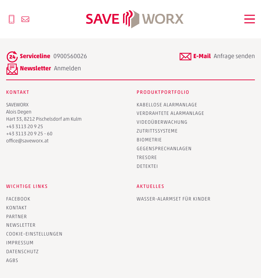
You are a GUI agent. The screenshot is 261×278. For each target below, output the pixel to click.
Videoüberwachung (162, 122)
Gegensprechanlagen (164, 148)
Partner (16, 216)
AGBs (12, 260)
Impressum (20, 243)
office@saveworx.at (27, 141)
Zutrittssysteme (157, 131)
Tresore (147, 157)
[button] (249, 19)
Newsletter (21, 225)
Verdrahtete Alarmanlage (170, 113)
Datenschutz (22, 251)
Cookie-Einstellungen (34, 234)
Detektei (147, 166)
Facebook (18, 199)
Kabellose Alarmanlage (167, 105)
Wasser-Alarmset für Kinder (174, 199)
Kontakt (16, 208)
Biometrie (149, 140)
